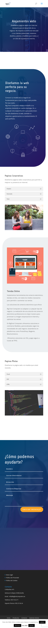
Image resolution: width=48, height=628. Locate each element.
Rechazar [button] (17, 625)
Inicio (8, 618)
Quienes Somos (34, 618)
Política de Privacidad (12, 578)
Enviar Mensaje (32, 509)
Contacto (24, 618)
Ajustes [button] (32, 625)
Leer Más (24, 625)
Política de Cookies (11, 580)
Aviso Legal (9, 575)
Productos (16, 618)
